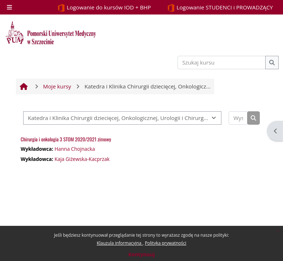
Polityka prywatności (165, 243)
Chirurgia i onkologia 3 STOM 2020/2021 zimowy (66, 139)
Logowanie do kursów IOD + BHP (104, 8)
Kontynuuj (141, 254)
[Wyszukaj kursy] (238, 118)
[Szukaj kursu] (222, 62)
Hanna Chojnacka (74, 148)
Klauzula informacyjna (119, 243)
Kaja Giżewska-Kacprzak (81, 159)
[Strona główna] (50, 33)
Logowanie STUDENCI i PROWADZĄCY (220, 8)
